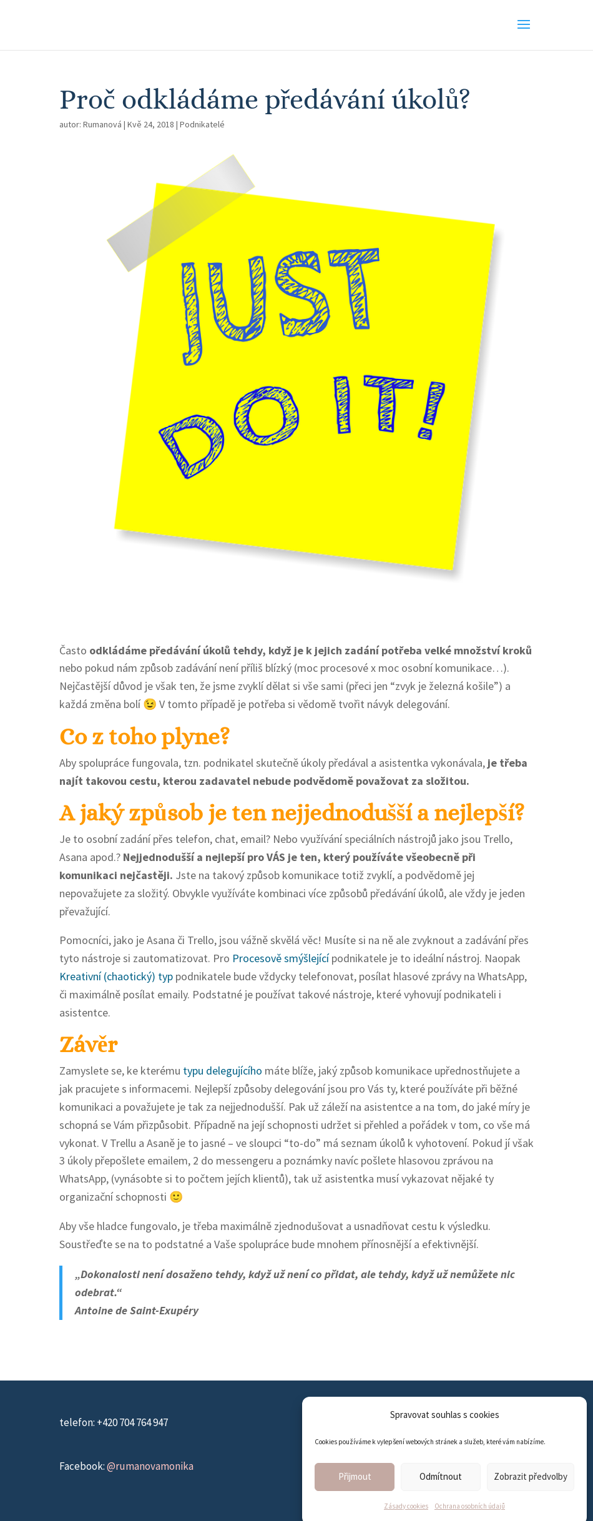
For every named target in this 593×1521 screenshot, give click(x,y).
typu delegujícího (222, 1070)
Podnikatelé (202, 124)
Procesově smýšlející (280, 958)
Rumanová (102, 124)
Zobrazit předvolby (530, 1491)
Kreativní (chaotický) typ (116, 976)
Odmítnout (440, 1491)
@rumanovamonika (150, 1466)
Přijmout (354, 1491)
